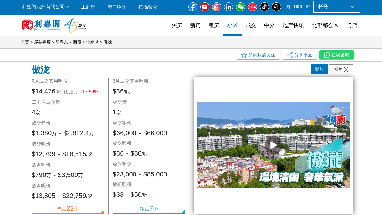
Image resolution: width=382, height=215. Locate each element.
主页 (25, 42)
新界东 (62, 42)
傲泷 (108, 42)
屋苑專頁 (42, 42)
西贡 (77, 42)
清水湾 (92, 42)
